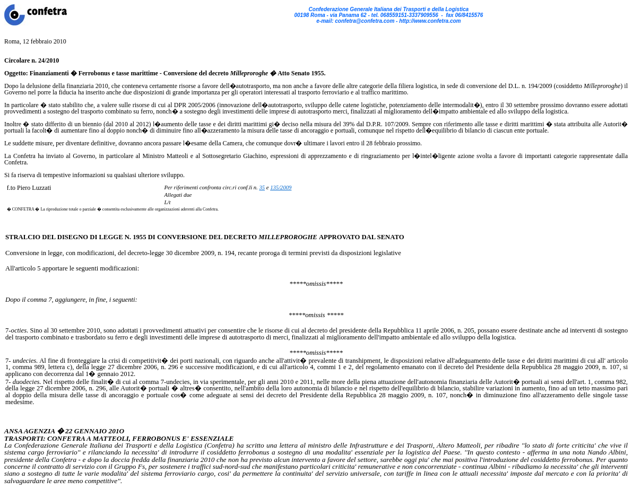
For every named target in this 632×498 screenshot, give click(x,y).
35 (262, 187)
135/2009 (280, 187)
